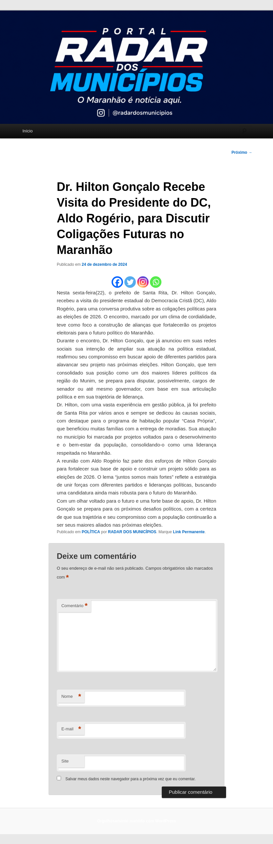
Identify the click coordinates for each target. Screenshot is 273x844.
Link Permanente (189, 532)
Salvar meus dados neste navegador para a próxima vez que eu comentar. (130, 779)
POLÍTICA (91, 532)
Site (65, 761)
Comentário (74, 606)
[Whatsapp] (155, 282)
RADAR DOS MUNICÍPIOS (132, 532)
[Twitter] (130, 282)
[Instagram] (143, 282)
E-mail (71, 729)
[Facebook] (117, 282)
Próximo (241, 152)
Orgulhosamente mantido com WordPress (136, 821)
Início (27, 130)
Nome (71, 696)
